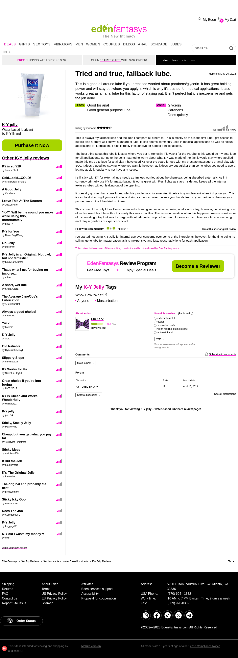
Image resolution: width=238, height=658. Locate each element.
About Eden (50, 584)
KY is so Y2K (11, 166)
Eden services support (97, 589)
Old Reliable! (11, 346)
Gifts (24, 44)
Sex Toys (42, 44)
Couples (111, 44)
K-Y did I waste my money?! (23, 534)
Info (7, 52)
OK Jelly (8, 243)
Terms (46, 589)
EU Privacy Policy (54, 598)
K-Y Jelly (8, 334)
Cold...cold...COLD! (16, 178)
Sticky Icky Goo (14, 499)
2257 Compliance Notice (205, 646)
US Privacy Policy (54, 593)
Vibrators (63, 44)
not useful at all (165, 332)
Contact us (9, 598)
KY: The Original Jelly (18, 472)
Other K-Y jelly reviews (25, 158)
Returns (7, 589)
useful (160, 321)
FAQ (5, 593)
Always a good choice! (19, 311)
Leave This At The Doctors (22, 201)
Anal (142, 44)
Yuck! (6, 323)
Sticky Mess (11, 449)
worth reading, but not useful (172, 329)
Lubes (176, 44)
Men (79, 44)
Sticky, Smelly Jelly (16, 423)
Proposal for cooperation (98, 598)
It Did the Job (12, 461)
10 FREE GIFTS (110, 60)
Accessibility (90, 593)
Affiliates (87, 584)
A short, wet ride (14, 285)
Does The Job (12, 511)
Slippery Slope (13, 357)
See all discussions (225, 393)
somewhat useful (166, 325)
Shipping (8, 584)
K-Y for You (10, 231)
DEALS (10, 44)
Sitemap (47, 603)
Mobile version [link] (91, 646)
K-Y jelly (8, 411)
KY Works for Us (14, 369)
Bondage (159, 44)
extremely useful (166, 318)
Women (93, 44)
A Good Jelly (11, 189)
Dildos (129, 44)
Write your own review (14, 547)
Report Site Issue (14, 603)
